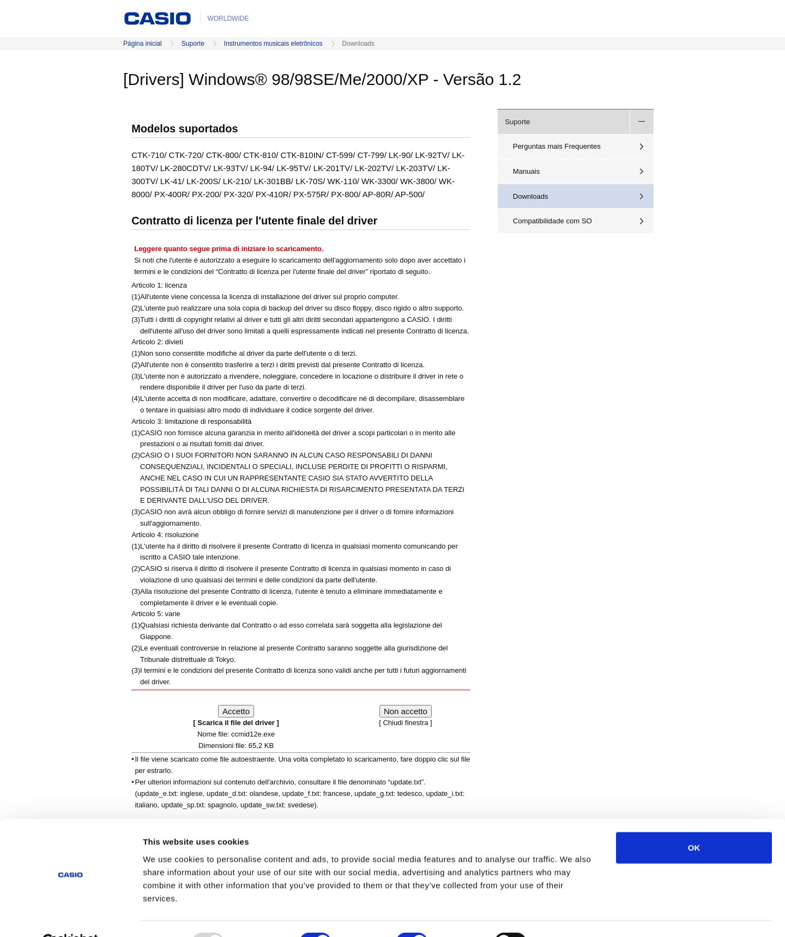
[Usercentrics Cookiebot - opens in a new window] (70, 916)
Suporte (193, 43)
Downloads (530, 196)
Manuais (526, 171)
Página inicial (142, 43)
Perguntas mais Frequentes (557, 146)
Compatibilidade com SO (552, 221)
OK (694, 821)
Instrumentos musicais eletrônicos (273, 43)
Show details (572, 915)
